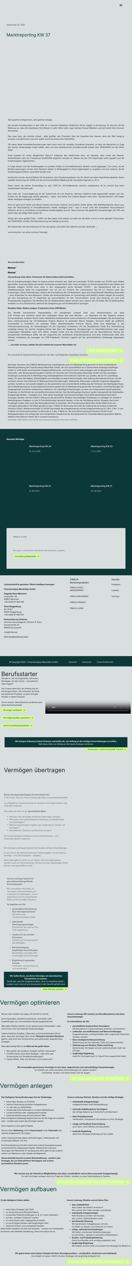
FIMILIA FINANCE (78, 602)
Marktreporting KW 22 (40, 486)
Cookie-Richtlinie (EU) (110, 662)
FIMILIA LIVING (77, 608)
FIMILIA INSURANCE (79, 596)
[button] (121, 5)
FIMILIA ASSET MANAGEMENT (77, 588)
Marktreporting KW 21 (101, 486)
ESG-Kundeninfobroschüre (16, 637)
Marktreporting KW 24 (40, 446)
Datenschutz (89, 662)
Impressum (74, 662)
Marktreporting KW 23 (102, 446)
